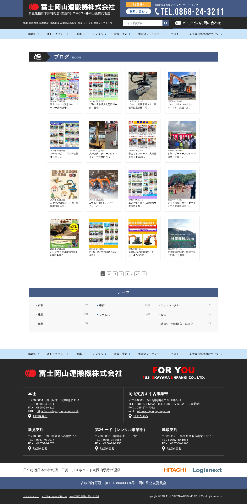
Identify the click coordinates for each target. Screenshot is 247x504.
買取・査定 (121, 34)
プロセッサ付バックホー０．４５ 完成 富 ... (182, 104)
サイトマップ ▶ (190, 4)
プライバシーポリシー (55, 496)
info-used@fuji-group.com (153, 411)
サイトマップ (32, 496)
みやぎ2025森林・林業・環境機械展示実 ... (64, 203)
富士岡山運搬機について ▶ (168, 4)
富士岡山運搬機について (204, 34)
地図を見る (40, 416)
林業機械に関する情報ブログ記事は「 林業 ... (182, 252)
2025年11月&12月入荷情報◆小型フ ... (64, 153)
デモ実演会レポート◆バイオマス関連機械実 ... (182, 203)
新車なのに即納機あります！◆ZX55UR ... (143, 252)
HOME (32, 34)
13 (137, 273)
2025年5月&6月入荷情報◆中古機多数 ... (143, 203)
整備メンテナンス (149, 34)
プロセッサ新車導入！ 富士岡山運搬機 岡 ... (143, 104)
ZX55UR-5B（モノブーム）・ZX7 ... (103, 203)
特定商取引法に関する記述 (85, 496)
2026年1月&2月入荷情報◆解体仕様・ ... (103, 104)
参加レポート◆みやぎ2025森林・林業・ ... (182, 153)
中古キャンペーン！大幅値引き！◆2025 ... (143, 153)
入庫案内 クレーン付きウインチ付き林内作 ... (103, 153)
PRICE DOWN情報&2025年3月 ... (103, 252)
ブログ (175, 34)
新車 (79, 34)
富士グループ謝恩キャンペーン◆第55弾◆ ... (64, 104)
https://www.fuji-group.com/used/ (58, 411)
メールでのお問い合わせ (198, 23)
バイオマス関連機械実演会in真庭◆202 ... (64, 252)
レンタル (97, 34)
